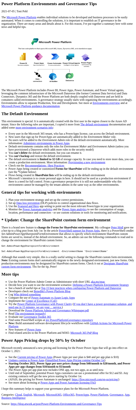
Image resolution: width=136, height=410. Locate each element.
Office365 (68, 396)
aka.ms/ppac (98, 283)
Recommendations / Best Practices (44, 165)
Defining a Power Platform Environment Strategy (101, 286)
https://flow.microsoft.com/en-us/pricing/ (95, 381)
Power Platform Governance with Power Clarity (44, 305)
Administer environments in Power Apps (46, 143)
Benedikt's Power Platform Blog (52, 292)
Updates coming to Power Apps (26, 361)
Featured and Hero (28, 206)
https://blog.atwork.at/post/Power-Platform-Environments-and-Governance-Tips (56, 405)
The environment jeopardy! (30, 315)
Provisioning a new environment (86, 162)
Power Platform (99, 396)
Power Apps (34, 331)
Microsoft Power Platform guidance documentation (30, 106)
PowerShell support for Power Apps (79, 230)
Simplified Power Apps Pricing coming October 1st (75, 361)
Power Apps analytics (74, 209)
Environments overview (106, 102)
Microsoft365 (53, 396)
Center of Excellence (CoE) (41, 302)
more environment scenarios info (34, 127)
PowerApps (82, 396)
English (27, 396)
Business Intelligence (13, 399)
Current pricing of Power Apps (35, 358)
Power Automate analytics (37, 209)
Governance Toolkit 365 (37, 318)
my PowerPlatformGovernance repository (69, 321)
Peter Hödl (117, 227)
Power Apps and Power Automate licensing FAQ (68, 384)
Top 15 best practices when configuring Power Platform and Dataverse (81, 289)
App (127, 396)
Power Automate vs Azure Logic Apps (53, 299)
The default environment (94, 124)
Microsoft (39, 396)
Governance (116, 396)
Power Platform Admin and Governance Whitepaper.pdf (57, 312)
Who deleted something (27, 296)
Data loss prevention (28, 202)
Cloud (18, 396)
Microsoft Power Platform (21, 17)
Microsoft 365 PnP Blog (84, 334)
